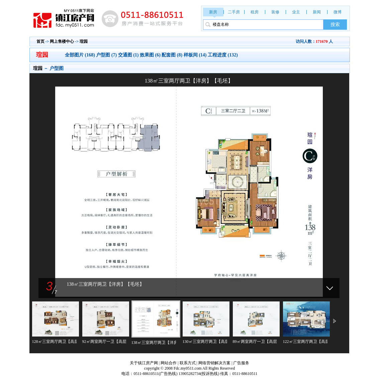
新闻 (317, 12)
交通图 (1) (128, 54)
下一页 (334, 321)
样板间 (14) (195, 54)
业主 (296, 12)
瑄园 (84, 41)
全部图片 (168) (80, 54)
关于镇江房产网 (144, 363)
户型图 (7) (106, 54)
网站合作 (169, 363)
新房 (213, 12)
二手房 (234, 12)
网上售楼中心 (62, 41)
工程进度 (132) (223, 54)
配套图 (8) (172, 54)
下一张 (268, 183)
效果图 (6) (150, 54)
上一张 (109, 183)
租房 (255, 12)
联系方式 (188, 363)
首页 (40, 41)
